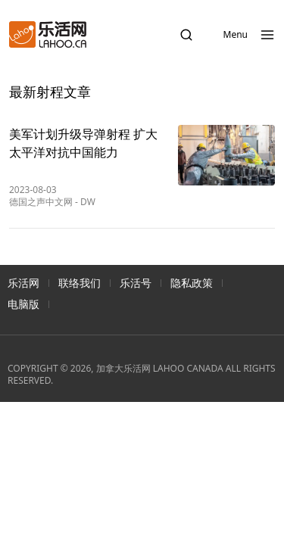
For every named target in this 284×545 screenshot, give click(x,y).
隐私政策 (191, 283)
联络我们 (79, 283)
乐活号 (135, 283)
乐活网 (23, 283)
